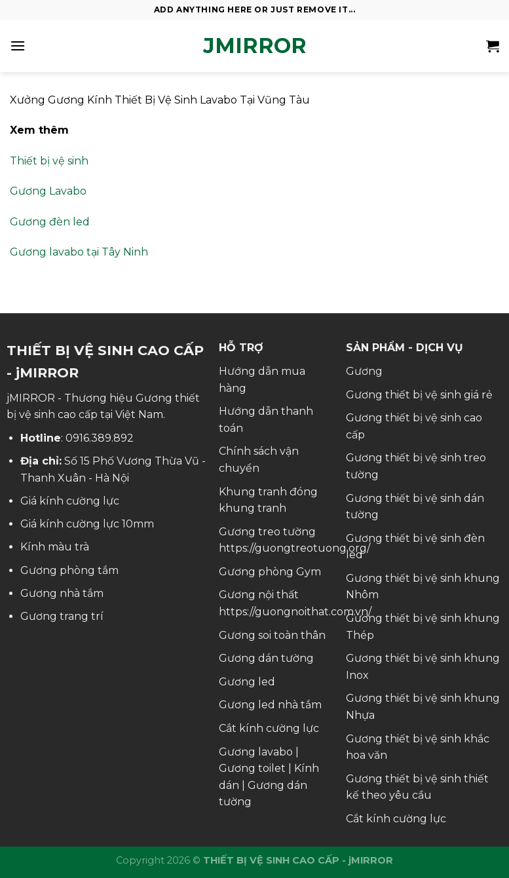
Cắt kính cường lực (269, 728)
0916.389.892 (100, 438)
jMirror (255, 45)
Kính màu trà (54, 547)
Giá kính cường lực (69, 501)
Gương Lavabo (48, 191)
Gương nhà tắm (62, 593)
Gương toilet (252, 768)
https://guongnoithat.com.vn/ (295, 611)
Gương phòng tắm (69, 570)
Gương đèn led (50, 222)
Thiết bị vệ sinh (49, 161)
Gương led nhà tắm (270, 704)
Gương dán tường (266, 658)
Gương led (247, 682)
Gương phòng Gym (270, 571)
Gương (364, 371)
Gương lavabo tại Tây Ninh (79, 252)
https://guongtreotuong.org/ (294, 548)
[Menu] (18, 45)
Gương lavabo (256, 752)
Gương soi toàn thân (272, 635)
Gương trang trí (62, 616)
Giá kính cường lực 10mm (87, 524)
